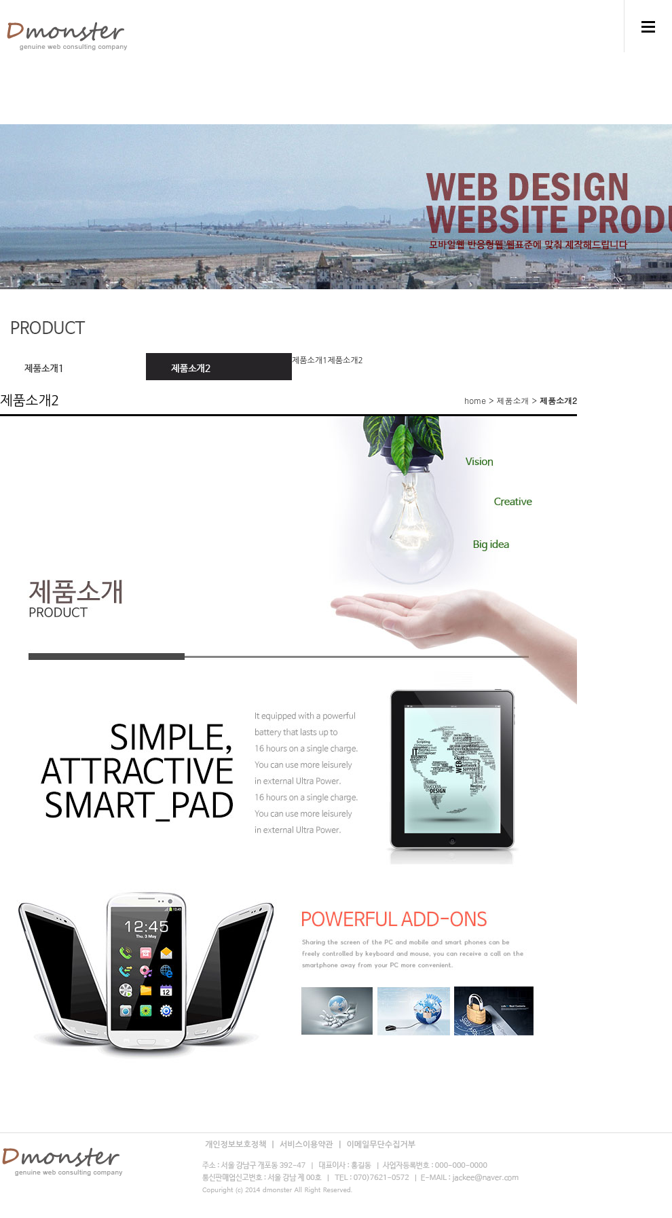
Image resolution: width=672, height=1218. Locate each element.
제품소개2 (344, 360)
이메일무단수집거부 (380, 1145)
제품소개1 (309, 360)
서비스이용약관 (307, 1145)
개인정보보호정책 (237, 1145)
